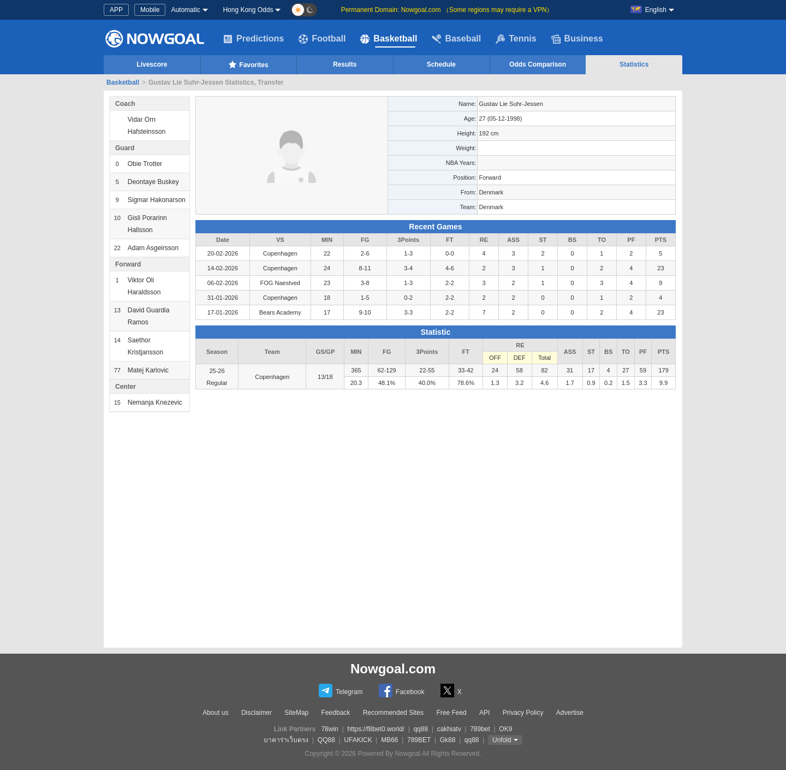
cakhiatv (449, 729)
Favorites (248, 64)
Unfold (501, 740)
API (484, 712)
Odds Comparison (537, 64)
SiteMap (296, 712)
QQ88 (326, 740)
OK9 (505, 729)
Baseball (456, 39)
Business (577, 39)
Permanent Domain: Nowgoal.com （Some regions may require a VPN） (447, 10)
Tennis (516, 39)
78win (329, 729)
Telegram (340, 690)
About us (215, 712)
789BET (419, 740)
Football (322, 39)
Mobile (149, 10)
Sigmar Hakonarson (157, 200)
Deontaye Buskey (153, 182)
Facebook (402, 690)
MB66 (389, 740)
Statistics (634, 64)
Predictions (253, 39)
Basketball (388, 39)
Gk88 (448, 740)
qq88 (420, 729)
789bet (480, 729)
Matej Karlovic (148, 370)
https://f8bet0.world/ (375, 729)
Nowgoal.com (393, 669)
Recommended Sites (393, 712)
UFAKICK (358, 740)
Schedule (441, 64)
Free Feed (451, 712)
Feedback (335, 712)
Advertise (569, 712)
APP (116, 10)
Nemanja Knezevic (155, 402)
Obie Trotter (145, 164)
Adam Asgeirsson (153, 248)
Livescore (151, 64)
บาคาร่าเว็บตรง (286, 740)
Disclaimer (256, 712)
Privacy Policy (523, 712)
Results (344, 64)
